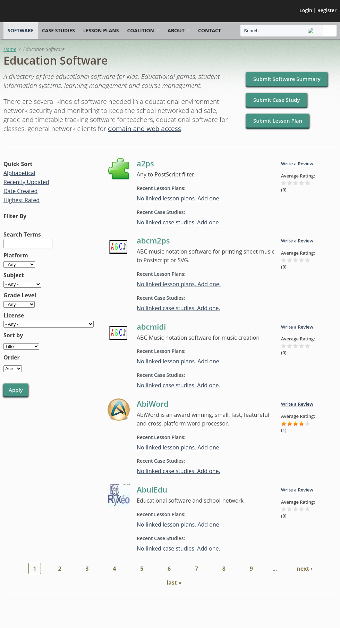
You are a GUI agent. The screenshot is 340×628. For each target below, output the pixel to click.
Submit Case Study (276, 99)
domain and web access (144, 128)
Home (9, 49)
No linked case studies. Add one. (178, 222)
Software (21, 30)
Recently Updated (26, 182)
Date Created (20, 191)
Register (327, 10)
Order (11, 357)
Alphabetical (19, 173)
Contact (209, 30)
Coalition (140, 30)
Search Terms (22, 234)
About (176, 30)
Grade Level (19, 295)
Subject (13, 275)
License (13, 315)
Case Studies (58, 30)
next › (305, 568)
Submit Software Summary (287, 78)
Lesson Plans (101, 30)
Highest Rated (21, 200)
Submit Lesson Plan (277, 120)
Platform (15, 255)
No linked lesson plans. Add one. (179, 198)
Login (305, 10)
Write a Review (297, 163)
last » (174, 582)
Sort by (13, 335)
